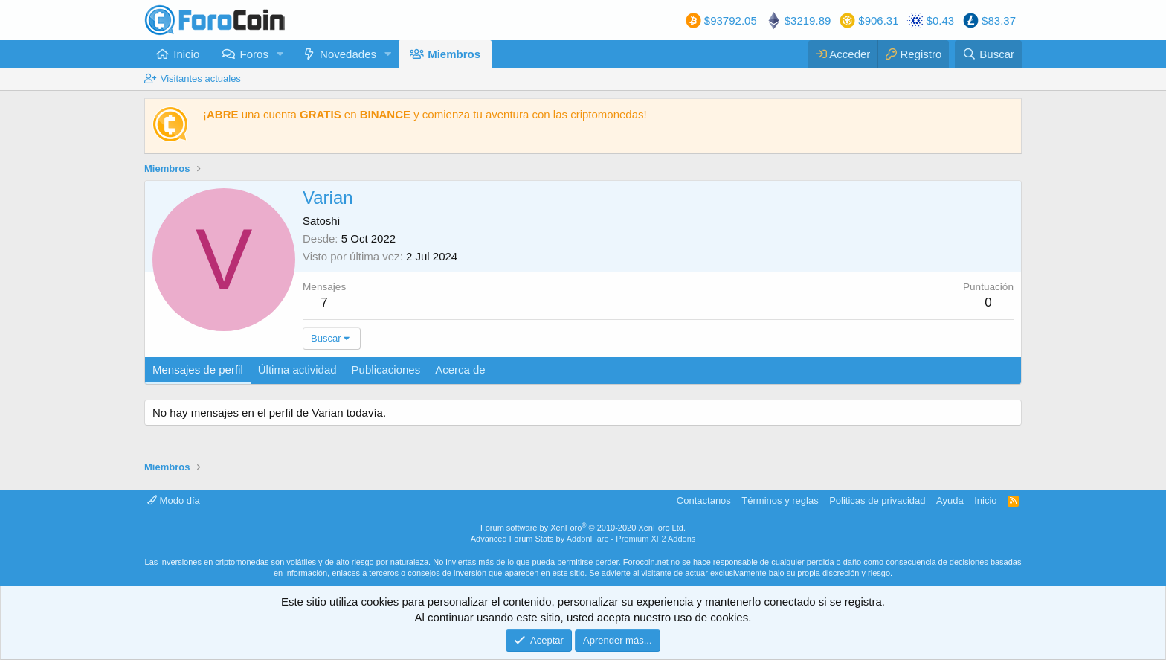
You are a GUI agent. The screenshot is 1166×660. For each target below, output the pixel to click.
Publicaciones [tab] (386, 369)
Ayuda (950, 500)
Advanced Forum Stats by (583, 538)
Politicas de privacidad (877, 500)
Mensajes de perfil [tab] (197, 369)
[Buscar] (988, 54)
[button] (280, 54)
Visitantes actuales (201, 78)
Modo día (173, 500)
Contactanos (704, 500)
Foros (254, 54)
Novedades (348, 54)
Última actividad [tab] (297, 369)
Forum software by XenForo (583, 527)
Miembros (454, 54)
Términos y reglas (779, 500)
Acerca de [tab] (460, 369)
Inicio (186, 54)
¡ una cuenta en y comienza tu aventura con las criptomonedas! (425, 114)
